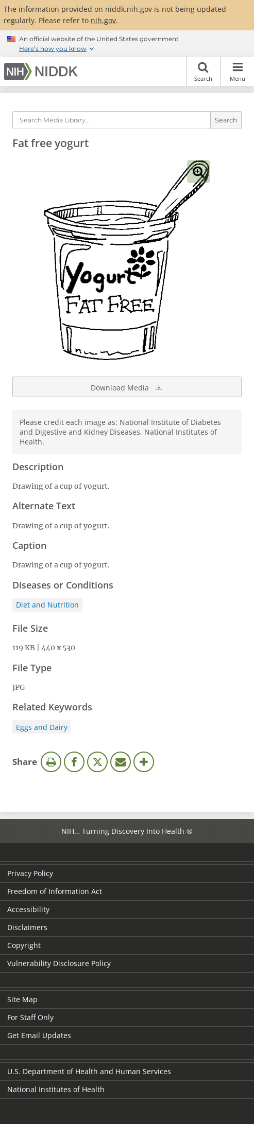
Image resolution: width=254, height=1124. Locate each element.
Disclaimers (27, 927)
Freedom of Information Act (54, 891)
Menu (237, 71)
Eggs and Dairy (41, 727)
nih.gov (103, 20)
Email (120, 762)
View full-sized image (198, 171)
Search (203, 71)
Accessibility (28, 909)
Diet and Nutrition (47, 605)
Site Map (22, 999)
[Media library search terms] (111, 120)
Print (51, 762)
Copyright (24, 945)
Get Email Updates (39, 1035)
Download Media (127, 387)
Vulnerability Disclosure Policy (59, 963)
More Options (143, 762)
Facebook (74, 762)
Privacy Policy (30, 873)
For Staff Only (30, 1017)
